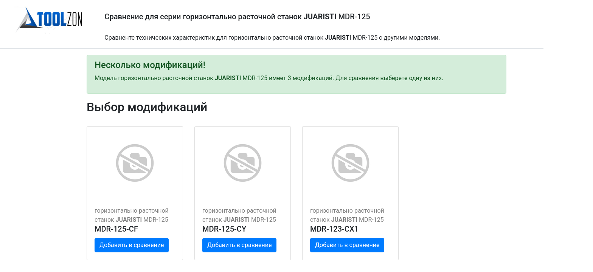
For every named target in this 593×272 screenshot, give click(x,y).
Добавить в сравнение (131, 245)
